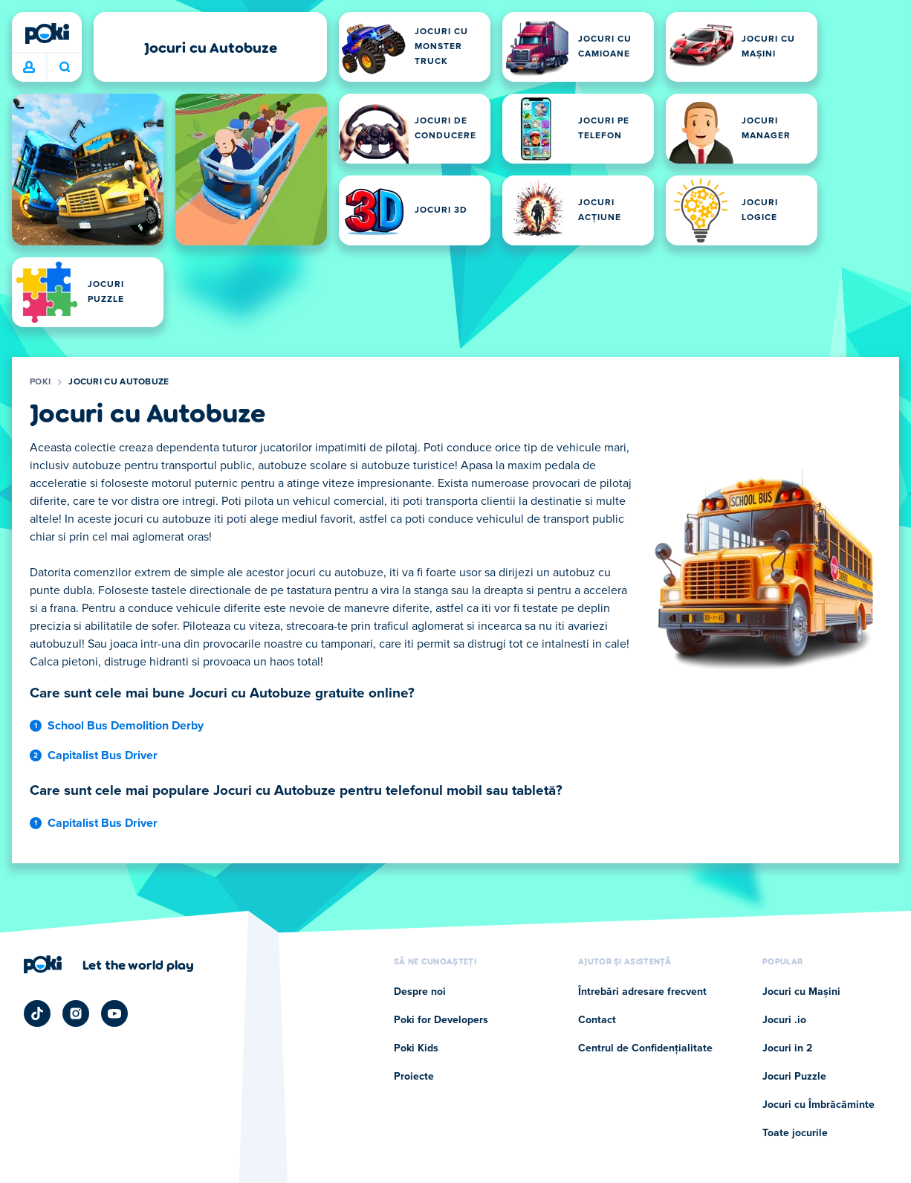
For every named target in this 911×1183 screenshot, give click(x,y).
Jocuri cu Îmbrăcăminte (818, 1105)
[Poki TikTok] (37, 1013)
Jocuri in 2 (787, 1048)
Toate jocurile (795, 1133)
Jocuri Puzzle (794, 1076)
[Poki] (47, 33)
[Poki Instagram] (75, 1013)
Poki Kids (416, 1048)
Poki (40, 382)
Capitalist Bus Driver (103, 755)
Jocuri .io (784, 1020)
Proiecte (414, 1076)
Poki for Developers (441, 1020)
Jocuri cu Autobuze (118, 382)
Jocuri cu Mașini (801, 992)
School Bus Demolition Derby (126, 726)
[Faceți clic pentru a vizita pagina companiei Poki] (109, 964)
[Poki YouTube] (114, 1013)
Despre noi (420, 992)
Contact (597, 1020)
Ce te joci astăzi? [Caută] (65, 67)
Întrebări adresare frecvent (642, 992)
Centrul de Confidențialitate (645, 1048)
